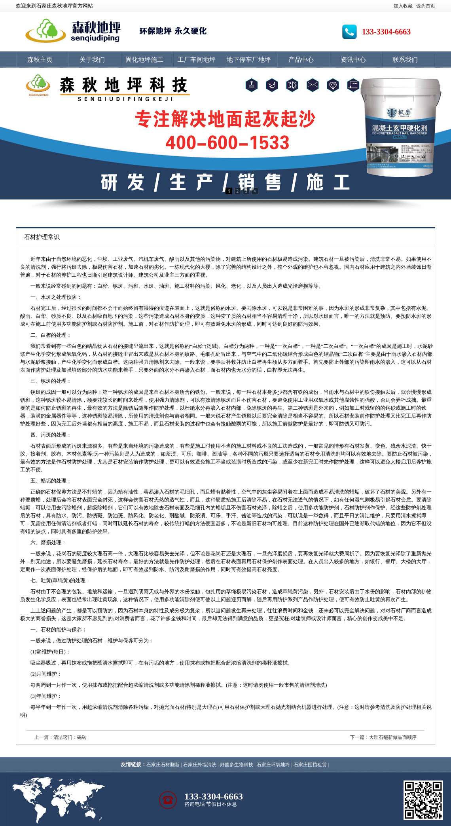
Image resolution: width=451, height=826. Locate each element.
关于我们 (92, 59)
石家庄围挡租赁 (310, 764)
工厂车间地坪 (197, 59)
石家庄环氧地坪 (273, 764)
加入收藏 (403, 6)
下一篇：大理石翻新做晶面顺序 (383, 737)
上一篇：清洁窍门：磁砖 (60, 737)
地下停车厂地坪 (249, 59)
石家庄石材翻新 (163, 764)
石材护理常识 (42, 237)
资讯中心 (353, 59)
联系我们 (405, 59)
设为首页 (425, 6)
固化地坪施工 (144, 59)
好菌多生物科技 (236, 764)
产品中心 (301, 59)
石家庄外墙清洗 (199, 764)
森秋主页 (40, 59)
